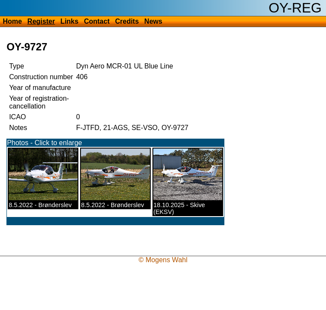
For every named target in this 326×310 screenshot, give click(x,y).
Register (41, 21)
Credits (127, 21)
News (153, 21)
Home (12, 21)
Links (69, 21)
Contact (97, 21)
